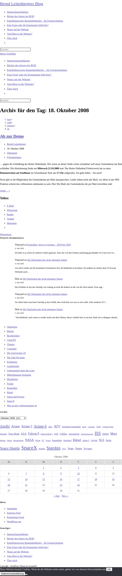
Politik (10, 383)
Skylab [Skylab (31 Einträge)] (94, 440)
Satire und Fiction (15, 397)
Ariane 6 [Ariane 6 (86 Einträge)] (40, 426)
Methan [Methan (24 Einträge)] (3, 440)
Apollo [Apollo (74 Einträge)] (5, 426)
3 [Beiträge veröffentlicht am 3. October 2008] (78, 467)
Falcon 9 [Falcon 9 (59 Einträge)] (33, 433)
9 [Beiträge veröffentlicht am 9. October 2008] (61, 473)
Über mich (12, 88)
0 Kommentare (14, 157)
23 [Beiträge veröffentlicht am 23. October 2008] (61, 485)
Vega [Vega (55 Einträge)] (70, 448)
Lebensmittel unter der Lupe (20, 370)
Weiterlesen (5, 234)
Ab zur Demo (12, 136)
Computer (12, 348)
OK (109, 569)
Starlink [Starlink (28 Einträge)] (42, 449)
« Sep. (57, 496)
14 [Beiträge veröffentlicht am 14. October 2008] (26, 479)
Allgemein (12, 153)
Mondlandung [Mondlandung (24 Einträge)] (18, 440)
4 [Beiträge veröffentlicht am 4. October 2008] (95, 467)
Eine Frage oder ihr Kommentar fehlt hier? (29, 74)
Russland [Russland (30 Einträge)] (67, 440)
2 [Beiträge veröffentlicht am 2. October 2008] (61, 467)
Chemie (11, 344)
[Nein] (26, 574)
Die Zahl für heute (16, 357)
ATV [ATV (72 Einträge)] (57, 426)
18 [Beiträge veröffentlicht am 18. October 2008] (96, 479)
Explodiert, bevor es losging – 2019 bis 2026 (49, 244)
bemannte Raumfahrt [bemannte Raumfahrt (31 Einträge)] (71, 426)
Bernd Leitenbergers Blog (21, 3)
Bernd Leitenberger (16, 144)
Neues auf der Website (18, 79)
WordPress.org (14, 521)
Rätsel (10, 392)
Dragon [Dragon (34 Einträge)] (3, 434)
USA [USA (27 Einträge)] (64, 449)
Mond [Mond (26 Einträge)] (9, 440)
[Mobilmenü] (8, 54)
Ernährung (12, 362)
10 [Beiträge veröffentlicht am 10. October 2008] (78, 473)
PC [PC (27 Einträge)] (43, 440)
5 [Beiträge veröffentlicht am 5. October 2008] (113, 467)
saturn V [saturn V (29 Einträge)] (86, 440)
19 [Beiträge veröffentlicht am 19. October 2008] (113, 479)
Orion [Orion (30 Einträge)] (37, 440)
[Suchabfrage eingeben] (15, 49)
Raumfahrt (12, 388)
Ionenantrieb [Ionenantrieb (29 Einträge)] (74, 434)
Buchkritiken (13, 335)
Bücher (10, 331)
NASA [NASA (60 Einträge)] (29, 440)
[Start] (9, 119)
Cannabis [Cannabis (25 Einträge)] (91, 427)
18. (8, 128)
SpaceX (11, 401)
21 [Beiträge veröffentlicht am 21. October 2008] (26, 485)
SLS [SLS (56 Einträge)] (101, 440)
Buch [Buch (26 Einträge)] (84, 427)
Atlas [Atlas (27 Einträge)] (50, 427)
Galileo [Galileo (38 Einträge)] (63, 433)
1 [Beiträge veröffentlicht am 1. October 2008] (43, 467)
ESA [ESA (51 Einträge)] (24, 433)
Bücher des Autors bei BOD (21, 65)
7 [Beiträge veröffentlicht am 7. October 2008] (26, 473)
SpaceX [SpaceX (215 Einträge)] (29, 447)
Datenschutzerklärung (18, 60)
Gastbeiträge (13, 366)
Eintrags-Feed (14, 513)
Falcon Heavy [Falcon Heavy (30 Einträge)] (47, 434)
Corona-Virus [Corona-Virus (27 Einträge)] (107, 427)
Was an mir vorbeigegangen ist (22, 405)
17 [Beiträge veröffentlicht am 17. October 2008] (78, 479)
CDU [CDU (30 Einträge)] (98, 426)
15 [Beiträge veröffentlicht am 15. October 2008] (43, 479)
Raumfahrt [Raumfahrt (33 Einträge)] (57, 440)
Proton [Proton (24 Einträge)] (48, 440)
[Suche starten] (32, 101)
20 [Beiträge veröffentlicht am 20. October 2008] (9, 485)
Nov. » (65, 496)
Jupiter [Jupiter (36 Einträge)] (105, 433)
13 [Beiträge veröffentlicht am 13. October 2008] (9, 479)
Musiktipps (12, 379)
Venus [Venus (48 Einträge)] (78, 448)
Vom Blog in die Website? (20, 84)
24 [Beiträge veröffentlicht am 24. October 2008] (78, 485)
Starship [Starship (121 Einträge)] (53, 448)
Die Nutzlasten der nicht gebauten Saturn (47, 260)
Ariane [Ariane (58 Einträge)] (15, 426)
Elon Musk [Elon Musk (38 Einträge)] (14, 433)
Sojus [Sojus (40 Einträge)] (108, 440)
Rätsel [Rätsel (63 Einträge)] (77, 440)
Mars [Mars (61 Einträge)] (113, 433)
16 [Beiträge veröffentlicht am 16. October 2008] (61, 479)
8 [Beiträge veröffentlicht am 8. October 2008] (43, 473)
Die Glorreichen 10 (16, 353)
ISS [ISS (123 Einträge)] (98, 433)
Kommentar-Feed (15, 517)
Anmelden (12, 508)
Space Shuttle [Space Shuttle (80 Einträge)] (10, 448)
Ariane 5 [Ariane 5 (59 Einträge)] (26, 426)
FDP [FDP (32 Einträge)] (56, 434)
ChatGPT (11, 340)
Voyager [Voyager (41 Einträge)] (88, 448)
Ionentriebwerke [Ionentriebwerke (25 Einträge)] (87, 434)
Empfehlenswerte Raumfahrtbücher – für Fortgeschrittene (37, 70)
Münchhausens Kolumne (19, 375)
